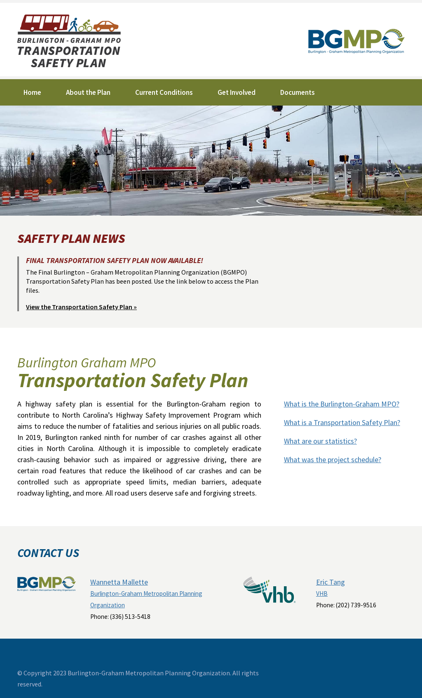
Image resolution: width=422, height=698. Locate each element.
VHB (322, 593)
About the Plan (88, 92)
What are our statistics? (320, 441)
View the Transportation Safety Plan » (81, 307)
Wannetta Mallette (119, 582)
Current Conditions (164, 92)
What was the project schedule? (332, 459)
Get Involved (237, 92)
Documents (297, 92)
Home (32, 92)
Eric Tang (330, 582)
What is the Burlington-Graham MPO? (341, 404)
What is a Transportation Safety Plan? (342, 422)
